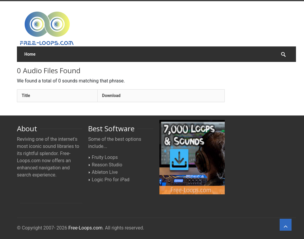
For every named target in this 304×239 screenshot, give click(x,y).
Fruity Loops (105, 157)
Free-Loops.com (85, 228)
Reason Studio (107, 165)
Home (30, 54)
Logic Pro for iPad (110, 179)
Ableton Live (105, 172)
